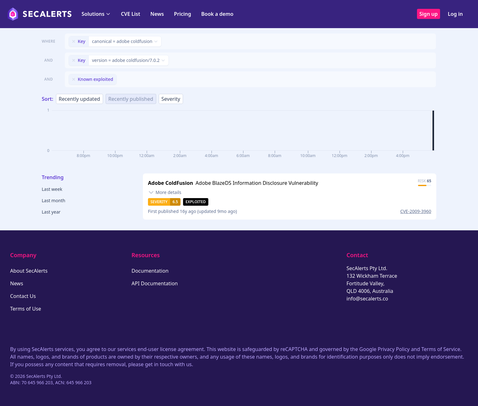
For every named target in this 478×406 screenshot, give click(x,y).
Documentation (150, 270)
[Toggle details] (164, 192)
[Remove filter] (73, 41)
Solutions (96, 13)
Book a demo (217, 13)
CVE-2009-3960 (415, 211)
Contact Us (23, 296)
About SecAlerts (28, 270)
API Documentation (155, 283)
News (157, 13)
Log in (455, 13)
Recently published (130, 98)
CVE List (130, 13)
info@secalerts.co (367, 298)
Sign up (429, 13)
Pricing (182, 13)
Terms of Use (25, 308)
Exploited (196, 201)
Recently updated (79, 98)
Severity (171, 98)
